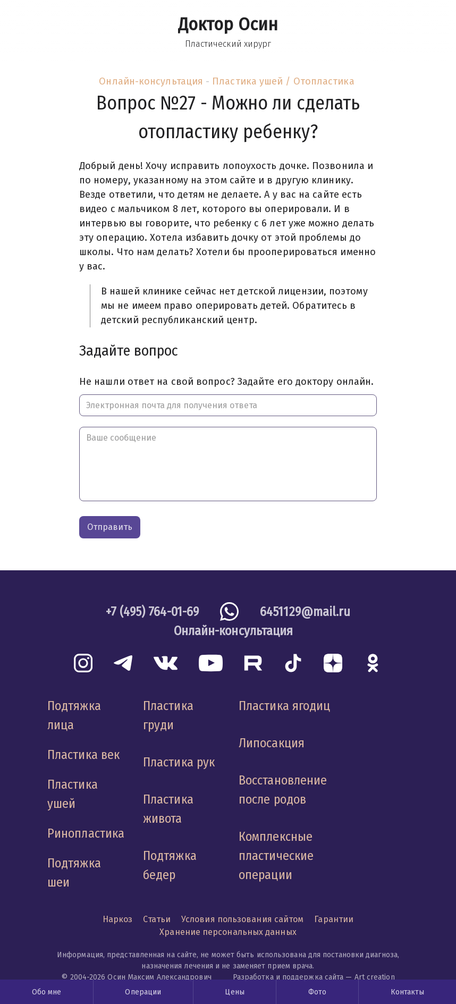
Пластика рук (179, 762)
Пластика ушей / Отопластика (283, 81)
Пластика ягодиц (284, 705)
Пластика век (83, 754)
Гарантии (333, 919)
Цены (234, 992)
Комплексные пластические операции (276, 855)
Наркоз (118, 919)
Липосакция (272, 743)
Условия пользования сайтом (242, 919)
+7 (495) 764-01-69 (152, 611)
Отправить (109, 527)
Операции (143, 992)
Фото (317, 992)
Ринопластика (85, 833)
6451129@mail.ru (305, 611)
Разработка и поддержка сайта (288, 977)
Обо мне (47, 992)
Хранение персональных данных (228, 932)
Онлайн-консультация (151, 81)
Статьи (157, 919)
